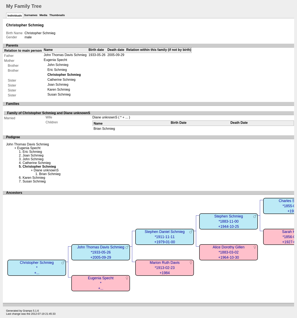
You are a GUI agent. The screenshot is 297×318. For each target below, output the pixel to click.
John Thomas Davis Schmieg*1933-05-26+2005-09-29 (100, 252)
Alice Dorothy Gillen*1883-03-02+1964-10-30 (229, 252)
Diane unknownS (104, 117)
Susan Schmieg (59, 94)
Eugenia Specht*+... (100, 283)
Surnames (30, 15)
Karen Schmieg (58, 89)
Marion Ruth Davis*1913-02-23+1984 (165, 268)
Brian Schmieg (104, 128)
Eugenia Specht (55, 60)
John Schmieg (57, 65)
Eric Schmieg (57, 69)
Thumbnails (57, 15)
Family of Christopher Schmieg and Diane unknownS (48, 113)
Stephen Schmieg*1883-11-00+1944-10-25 (228, 221)
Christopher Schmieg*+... (37, 268)
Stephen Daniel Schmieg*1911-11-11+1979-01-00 (165, 237)
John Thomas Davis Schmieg (65, 55)
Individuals (14, 15)
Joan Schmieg (57, 84)
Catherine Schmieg (61, 79)
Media (43, 15)
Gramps (27, 310)
